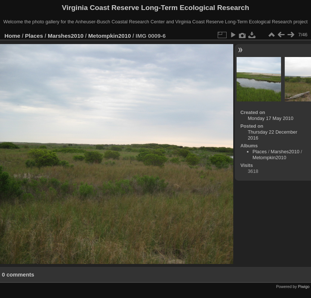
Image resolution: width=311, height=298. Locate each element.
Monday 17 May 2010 (270, 118)
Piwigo (304, 286)
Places (34, 36)
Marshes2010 (66, 36)
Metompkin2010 (109, 36)
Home (12, 36)
